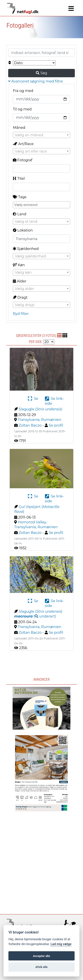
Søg (41, 73)
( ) (35, 616)
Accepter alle (41, 956)
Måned (19, 128)
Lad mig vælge (60, 944)
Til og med (22, 109)
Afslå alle (41, 967)
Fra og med (23, 91)
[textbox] (41, 135)
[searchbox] (42, 204)
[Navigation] (71, 8)
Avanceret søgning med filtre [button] (35, 81)
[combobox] (41, 135)
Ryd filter (21, 314)
